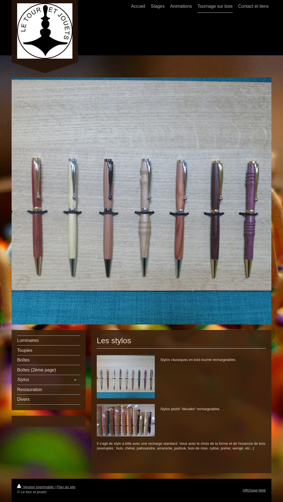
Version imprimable (36, 487)
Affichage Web (254, 490)
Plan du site (66, 487)
